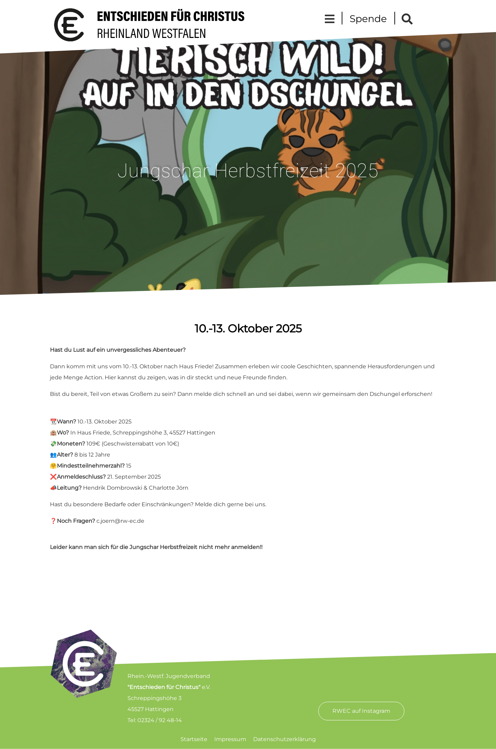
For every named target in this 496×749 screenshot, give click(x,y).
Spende (368, 18)
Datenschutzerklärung (284, 739)
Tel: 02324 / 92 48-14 (154, 720)
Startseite (193, 739)
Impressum (230, 739)
